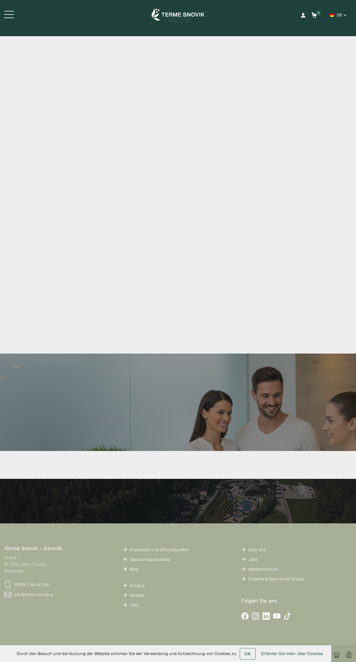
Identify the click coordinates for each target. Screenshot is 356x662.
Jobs (253, 559)
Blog (134, 569)
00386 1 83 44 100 (26, 584)
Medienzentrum (263, 569)
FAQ (134, 605)
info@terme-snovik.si (28, 594)
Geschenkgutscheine (150, 559)
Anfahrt (137, 585)
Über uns (257, 549)
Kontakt (137, 595)
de (339, 15)
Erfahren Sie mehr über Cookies (292, 653)
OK (247, 653)
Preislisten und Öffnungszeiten (159, 549)
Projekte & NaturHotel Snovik (276, 579)
